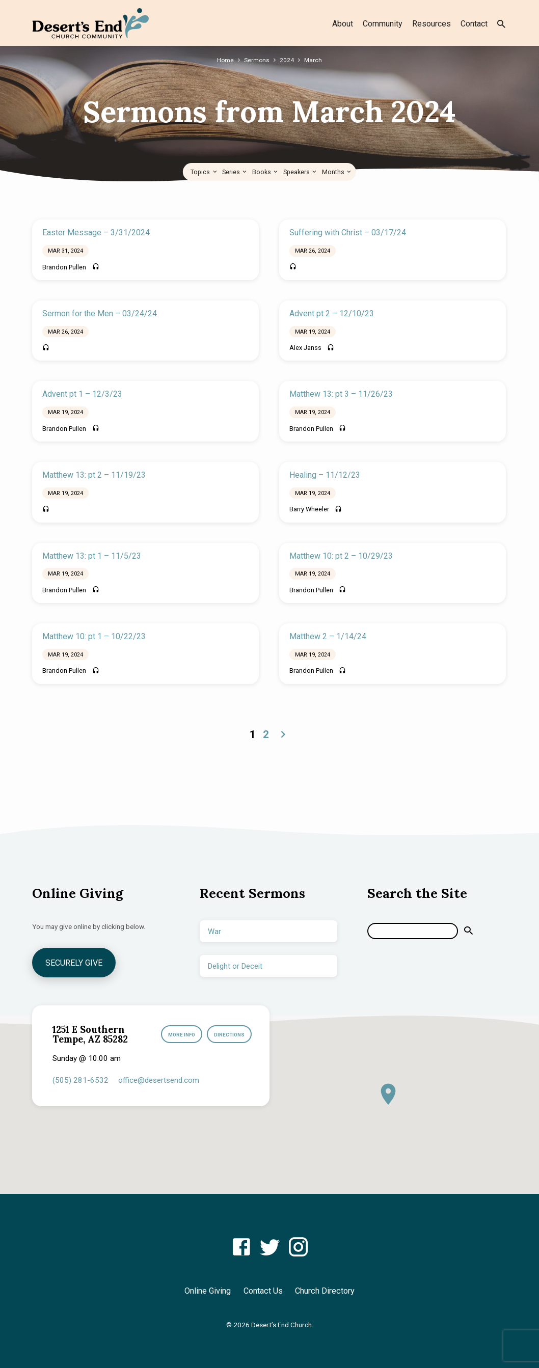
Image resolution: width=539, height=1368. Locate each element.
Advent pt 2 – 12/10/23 (331, 313)
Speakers (300, 172)
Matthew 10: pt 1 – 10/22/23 (94, 636)
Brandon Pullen (64, 267)
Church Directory (325, 1291)
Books (265, 172)
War (214, 931)
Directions (229, 1034)
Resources (431, 24)
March (314, 60)
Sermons (257, 60)
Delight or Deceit (235, 965)
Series (235, 172)
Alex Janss (305, 347)
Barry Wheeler (309, 509)
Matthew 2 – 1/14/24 (327, 636)
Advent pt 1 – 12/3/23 (82, 394)
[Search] (412, 930)
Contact (474, 24)
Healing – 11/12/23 (324, 475)
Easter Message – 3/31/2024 (96, 232)
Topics (204, 172)
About (342, 24)
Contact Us (263, 1291)
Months (337, 172)
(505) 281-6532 (80, 1080)
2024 (287, 60)
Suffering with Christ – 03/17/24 (347, 232)
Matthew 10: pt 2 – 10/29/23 (341, 556)
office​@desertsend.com (158, 1080)
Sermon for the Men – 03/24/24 (99, 313)
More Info (178, 1034)
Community (382, 24)
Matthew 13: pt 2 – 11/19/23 (94, 475)
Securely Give (75, 962)
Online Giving (207, 1291)
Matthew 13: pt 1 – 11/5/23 (91, 556)
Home (225, 60)
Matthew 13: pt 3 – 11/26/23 (341, 394)
